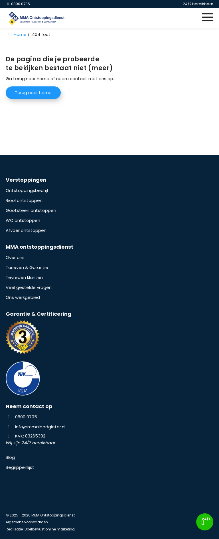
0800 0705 (21, 417)
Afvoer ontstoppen (26, 230)
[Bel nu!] (205, 522)
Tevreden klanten (24, 277)
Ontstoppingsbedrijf (27, 190)
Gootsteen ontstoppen (31, 210)
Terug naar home (33, 93)
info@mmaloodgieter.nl (40, 427)
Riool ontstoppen (24, 200)
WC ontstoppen (23, 220)
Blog (10, 457)
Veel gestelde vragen (29, 287)
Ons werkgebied (23, 297)
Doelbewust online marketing (50, 529)
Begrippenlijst (20, 467)
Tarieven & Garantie (27, 267)
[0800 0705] (18, 4)
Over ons (15, 257)
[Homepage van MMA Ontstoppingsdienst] (78, 18)
